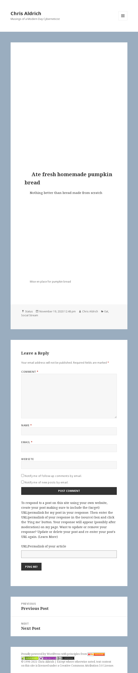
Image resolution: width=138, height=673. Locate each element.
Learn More (48, 537)
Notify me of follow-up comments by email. (53, 476)
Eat (106, 311)
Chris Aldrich (26, 13)
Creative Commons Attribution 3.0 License (86, 665)
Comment (29, 372)
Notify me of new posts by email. (46, 482)
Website (27, 459)
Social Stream (29, 315)
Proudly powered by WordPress (41, 654)
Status (29, 311)
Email (26, 442)
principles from (86, 654)
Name (26, 425)
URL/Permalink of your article (43, 546)
